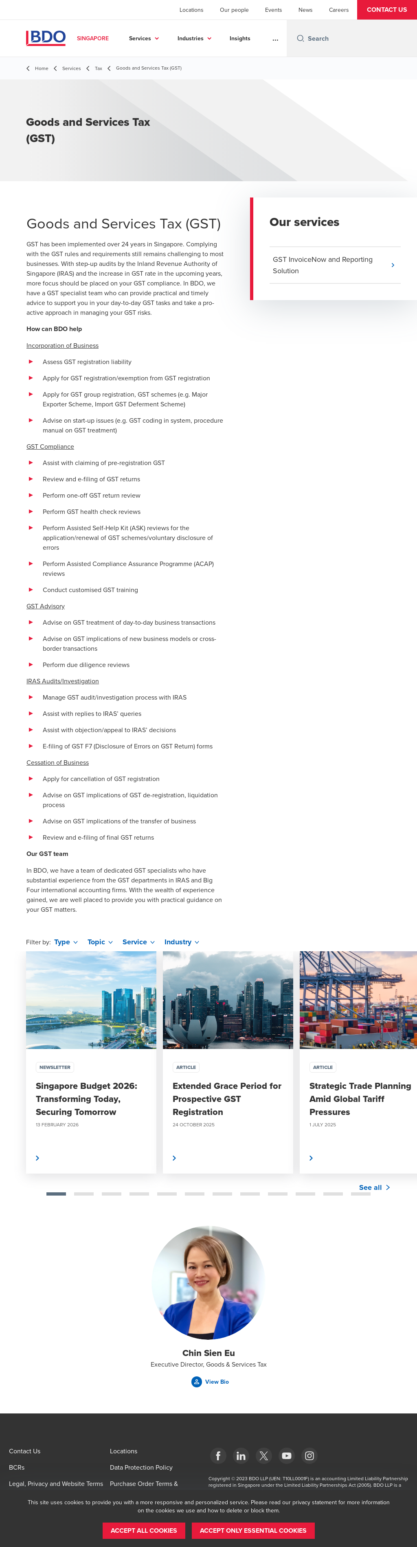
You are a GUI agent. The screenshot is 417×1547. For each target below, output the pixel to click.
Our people (234, 10)
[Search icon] (300, 38)
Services (140, 38)
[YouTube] (286, 1456)
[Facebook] (218, 1456)
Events (273, 10)
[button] (387, 10)
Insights (240, 38)
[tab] (56, 1194)
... (275, 38)
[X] (264, 1456)
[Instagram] (309, 1456)
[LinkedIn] (241, 1456)
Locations (192, 10)
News (305, 10)
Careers (339, 10)
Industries (191, 38)
